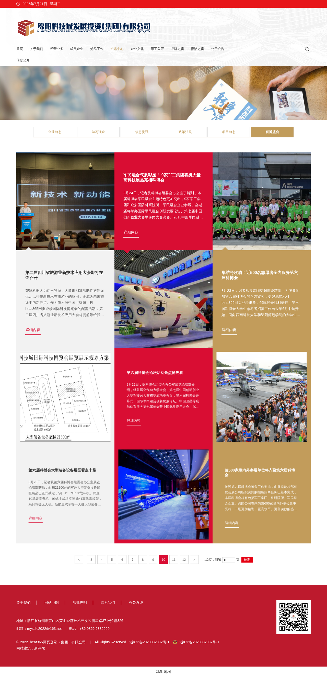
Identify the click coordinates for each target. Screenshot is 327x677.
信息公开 (23, 60)
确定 (247, 560)
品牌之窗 (177, 49)
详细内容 (33, 330)
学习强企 (98, 132)
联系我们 (108, 603)
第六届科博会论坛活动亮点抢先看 (157, 379)
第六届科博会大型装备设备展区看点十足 (63, 477)
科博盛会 (272, 132)
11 (173, 560)
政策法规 (185, 132)
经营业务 (56, 49)
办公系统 (136, 603)
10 (163, 560)
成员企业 (76, 49)
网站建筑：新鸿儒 (30, 648)
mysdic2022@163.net (44, 629)
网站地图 (51, 603)
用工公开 (157, 49)
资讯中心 (117, 49)
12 (184, 560)
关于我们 (36, 49)
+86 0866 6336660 (95, 629)
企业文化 (137, 49)
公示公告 (217, 49)
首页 (19, 49)
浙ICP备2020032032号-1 (149, 642)
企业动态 (54, 132)
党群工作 (96, 49)
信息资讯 (141, 132)
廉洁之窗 (197, 49)
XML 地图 (163, 672)
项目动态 (228, 132)
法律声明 (80, 603)
